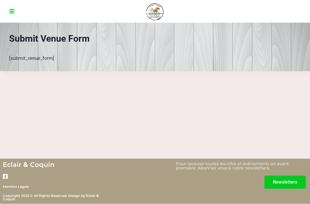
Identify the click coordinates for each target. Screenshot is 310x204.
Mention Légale (16, 186)
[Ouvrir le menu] (12, 11)
